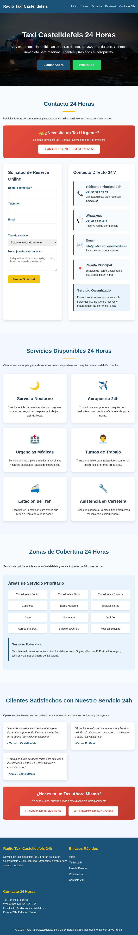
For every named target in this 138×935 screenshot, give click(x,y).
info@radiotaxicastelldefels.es (106, 246)
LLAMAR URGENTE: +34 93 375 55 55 (69, 149)
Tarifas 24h (75, 862)
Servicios (96, 6)
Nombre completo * (20, 187)
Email (11, 219)
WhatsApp (86, 64)
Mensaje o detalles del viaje (25, 251)
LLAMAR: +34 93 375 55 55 (43, 811)
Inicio (74, 6)
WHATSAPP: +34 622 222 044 (93, 811)
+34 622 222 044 (96, 221)
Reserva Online (78, 874)
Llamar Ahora (54, 64)
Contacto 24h (127, 6)
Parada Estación (78, 868)
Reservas (110, 6)
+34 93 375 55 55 (97, 192)
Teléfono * (14, 203)
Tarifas (84, 6)
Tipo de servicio (18, 235)
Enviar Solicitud (24, 279)
